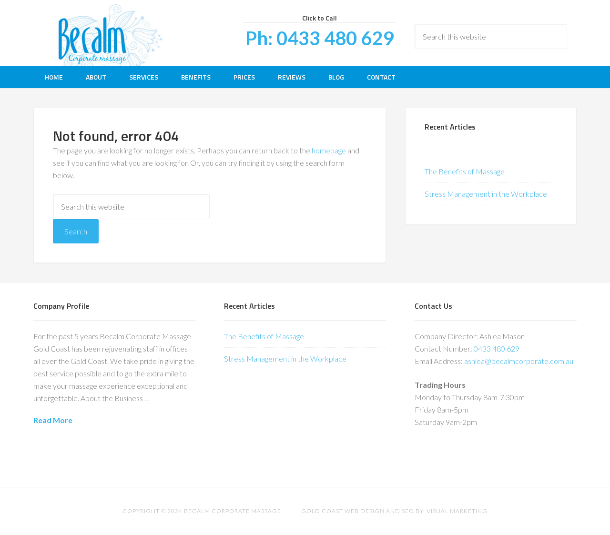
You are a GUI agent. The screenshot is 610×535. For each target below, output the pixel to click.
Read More (52, 419)
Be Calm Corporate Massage (109, 33)
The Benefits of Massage (465, 171)
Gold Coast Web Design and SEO (357, 511)
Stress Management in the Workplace (486, 193)
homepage (329, 150)
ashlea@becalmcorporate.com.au (518, 360)
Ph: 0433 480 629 (319, 38)
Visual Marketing (457, 511)
